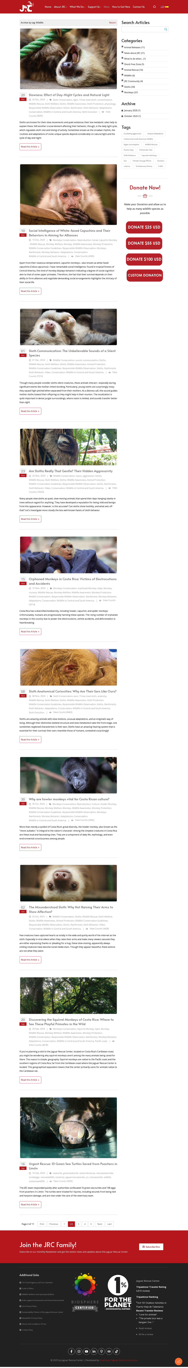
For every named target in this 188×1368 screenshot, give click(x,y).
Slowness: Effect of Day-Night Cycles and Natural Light (69, 95)
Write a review (146, 1335)
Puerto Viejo (129, 150)
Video (47, 372)
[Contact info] (178, 1361)
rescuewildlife (47, 1177)
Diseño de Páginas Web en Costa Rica (118, 1361)
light (75, 99)
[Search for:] (145, 29)
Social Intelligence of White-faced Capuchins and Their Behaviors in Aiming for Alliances (69, 232)
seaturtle (57, 1173)
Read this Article (30, 146)
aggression (88, 475)
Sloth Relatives (130, 155)
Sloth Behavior (90, 107)
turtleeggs (34, 1177)
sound (78, 360)
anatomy (101, 696)
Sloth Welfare (52, 103)
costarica (59, 1177)
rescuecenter (96, 1177)
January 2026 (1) (132, 110)
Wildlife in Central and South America (62, 111)
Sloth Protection (95, 103)
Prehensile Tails (145, 150)
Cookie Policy (27, 1331)
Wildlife (129, 75)
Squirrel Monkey (85, 1028)
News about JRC (134, 53)
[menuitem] (48, 7)
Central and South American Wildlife (138, 139)
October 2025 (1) (132, 116)
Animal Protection (96, 364)
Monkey (68, 244)
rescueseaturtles (104, 1173)
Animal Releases (134, 47)
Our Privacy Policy (29, 1307)
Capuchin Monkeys (149, 155)
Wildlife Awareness (76, 103)
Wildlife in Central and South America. (47, 256)
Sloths (63, 103)
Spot (97, 1028)
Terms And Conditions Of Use (34, 1325)
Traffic (160, 166)
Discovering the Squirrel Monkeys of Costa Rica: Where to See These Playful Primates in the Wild (71, 1021)
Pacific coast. (101, 1041)
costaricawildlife (37, 1181)
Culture (95, 804)
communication (90, 360)
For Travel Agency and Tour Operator (37, 1283)
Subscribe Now (151, 1246)
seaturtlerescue (87, 1173)
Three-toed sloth (87, 99)
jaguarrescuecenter (75, 1177)
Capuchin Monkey (108, 240)
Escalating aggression (132, 133)
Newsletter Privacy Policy (32, 1319)
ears (76, 696)
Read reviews (145, 1329)
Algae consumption (131, 144)
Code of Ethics (28, 1289)
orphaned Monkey (87, 588)
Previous (53, 1224)
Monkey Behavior (50, 252)
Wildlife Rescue (36, 103)
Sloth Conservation (62, 99)
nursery (33, 592)
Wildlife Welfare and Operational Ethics (38, 1295)
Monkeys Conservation (64, 240)
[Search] (154, 7)
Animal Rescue (133, 69)
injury (79, 475)
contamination (104, 99)
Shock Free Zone (134, 64)
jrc (87, 1177)
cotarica (127, 166)
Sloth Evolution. (37, 712)
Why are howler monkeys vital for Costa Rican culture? (69, 799)
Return (112, 22)
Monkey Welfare (54, 244)
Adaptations (105, 107)
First (42, 1224)
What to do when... (135, 58)
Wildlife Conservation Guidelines (45, 248)
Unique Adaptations (155, 133)
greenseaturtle (70, 1173)
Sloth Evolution (89, 111)
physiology (110, 103)
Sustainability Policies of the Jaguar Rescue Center (42, 1313)
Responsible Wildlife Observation (45, 107)
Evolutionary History (144, 166)
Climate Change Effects (142, 161)
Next (99, 1224)
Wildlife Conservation (63, 360)
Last (109, 1224)
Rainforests (76, 107)
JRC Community (133, 81)
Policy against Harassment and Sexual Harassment (43, 1301)
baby (99, 588)
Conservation (35, 111)
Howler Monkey (108, 804)
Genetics (160, 161)
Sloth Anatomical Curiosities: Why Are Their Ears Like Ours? (72, 691)
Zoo (125, 161)
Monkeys (101, 248)
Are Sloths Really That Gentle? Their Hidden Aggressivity (71, 471)
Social (95, 240)
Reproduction (84, 240)
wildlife (107, 1177)
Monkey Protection (102, 244)
